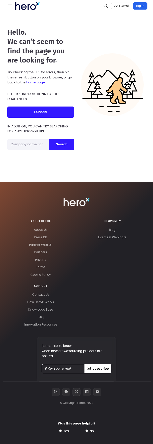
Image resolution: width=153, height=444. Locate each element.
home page (35, 82)
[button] (10, 6)
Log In (140, 6)
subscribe (98, 369)
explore (41, 111)
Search (62, 144)
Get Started (121, 6)
